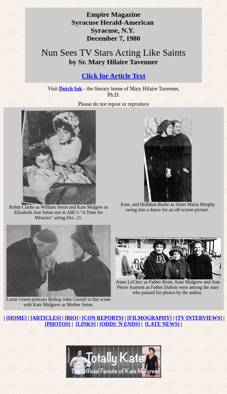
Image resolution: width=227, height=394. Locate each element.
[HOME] (16, 318)
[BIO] (71, 318)
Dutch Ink (70, 89)
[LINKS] (86, 324)
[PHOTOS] (57, 324)
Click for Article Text (113, 76)
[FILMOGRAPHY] (149, 318)
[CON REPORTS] (103, 318)
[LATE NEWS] (162, 324)
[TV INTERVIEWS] (199, 318)
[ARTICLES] (45, 318)
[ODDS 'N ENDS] (120, 324)
